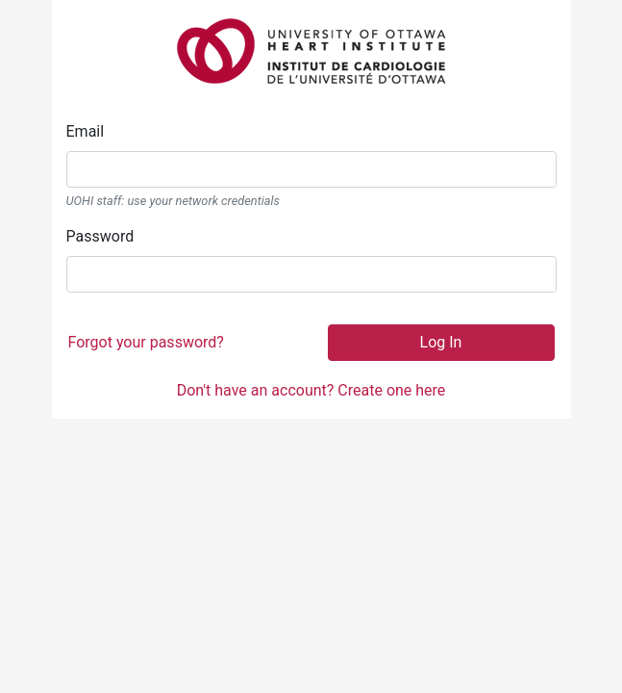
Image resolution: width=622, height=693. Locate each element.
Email (85, 131)
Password (100, 236)
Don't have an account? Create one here (311, 390)
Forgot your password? (146, 342)
